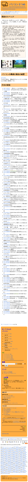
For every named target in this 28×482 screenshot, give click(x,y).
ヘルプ (11, 13)
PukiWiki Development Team (17, 477)
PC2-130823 (7, 293)
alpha (7, 476)
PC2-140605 (7, 287)
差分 (13, 11)
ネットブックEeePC (9, 359)
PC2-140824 (7, 279)
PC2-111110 (7, 305)
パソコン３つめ (7, 336)
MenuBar (4, 448)
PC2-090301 (7, 311)
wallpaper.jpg (12, 439)
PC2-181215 (7, 200)
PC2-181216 (7, 197)
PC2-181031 (7, 215)
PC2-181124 (7, 203)
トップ (2, 11)
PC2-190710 (7, 162)
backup (5, 301)
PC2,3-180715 (7, 237)
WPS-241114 (7, 398)
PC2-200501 (7, 119)
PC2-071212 (7, 313)
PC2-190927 (7, 152)
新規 (26, 11)
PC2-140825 (7, 277)
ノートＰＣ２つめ (8, 341)
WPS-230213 (7, 400)
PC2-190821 (7, 159)
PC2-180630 (7, 242)
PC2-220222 (7, 97)
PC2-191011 (7, 146)
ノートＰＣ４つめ (8, 358)
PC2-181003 (7, 222)
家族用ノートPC (8, 343)
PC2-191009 (7, 149)
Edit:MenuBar (5, 433)
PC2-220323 (7, 94)
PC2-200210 (7, 126)
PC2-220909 (7, 89)
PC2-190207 (7, 191)
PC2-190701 (7, 168)
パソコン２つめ (17, 4)
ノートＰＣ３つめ (8, 356)
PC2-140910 (7, 271)
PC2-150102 (7, 270)
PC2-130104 (7, 304)
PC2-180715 (7, 239)
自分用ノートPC (8, 346)
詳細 (21, 439)
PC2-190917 (7, 154)
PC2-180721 (7, 234)
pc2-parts (3, 77)
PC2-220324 (7, 92)
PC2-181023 (7, 217)
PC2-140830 (7, 274)
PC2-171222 (7, 250)
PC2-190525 (7, 172)
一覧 (2, 13)
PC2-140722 (7, 280)
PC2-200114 (7, 131)
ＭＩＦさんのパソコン (6, 324)
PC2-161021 (7, 255)
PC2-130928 (7, 290)
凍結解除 (10, 11)
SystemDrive (13, 171)
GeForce (16, 293)
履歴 (16, 11)
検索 (4, 13)
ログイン (15, 13)
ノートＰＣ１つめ (8, 355)
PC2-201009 (7, 116)
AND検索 (19, 363)
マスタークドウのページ (10, 373)
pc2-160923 (6, 261)
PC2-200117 (7, 129)
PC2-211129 (7, 104)
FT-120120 (7, 414)
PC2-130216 (7, 298)
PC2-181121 (7, 206)
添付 (18, 11)
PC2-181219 (7, 194)
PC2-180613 (7, 245)
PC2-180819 (7, 228)
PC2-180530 (7, 248)
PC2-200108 (7, 140)
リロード (22, 11)
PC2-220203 (7, 101)
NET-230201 (7, 88)
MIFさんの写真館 (8, 372)
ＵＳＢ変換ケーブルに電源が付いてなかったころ (14, 412)
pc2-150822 (6, 265)
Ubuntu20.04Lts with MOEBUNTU (13, 418)
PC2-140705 (7, 284)
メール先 (6, 384)
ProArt (11, 68)
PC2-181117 (7, 212)
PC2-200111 (7, 135)
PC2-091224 (7, 308)
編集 (6, 11)
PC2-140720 (7, 282)
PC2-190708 (7, 165)
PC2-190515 (7, 175)
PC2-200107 (7, 143)
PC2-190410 (7, 183)
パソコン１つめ (7, 354)
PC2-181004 (7, 219)
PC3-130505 (7, 409)
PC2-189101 (7, 225)
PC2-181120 (7, 209)
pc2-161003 (6, 258)
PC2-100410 (7, 307)
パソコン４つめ (7, 338)
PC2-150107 (7, 268)
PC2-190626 (7, 171)
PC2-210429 (7, 113)
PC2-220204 (7, 100)
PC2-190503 (7, 180)
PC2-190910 (7, 156)
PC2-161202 (7, 252)
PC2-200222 (7, 122)
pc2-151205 (6, 262)
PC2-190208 (7, 188)
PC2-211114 (7, 109)
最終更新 (8, 13)
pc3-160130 (7, 410)
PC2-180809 (7, 231)
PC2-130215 (7, 302)
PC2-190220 (7, 185)
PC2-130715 (7, 296)
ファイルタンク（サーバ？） (11, 348)
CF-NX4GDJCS (16, 421)
